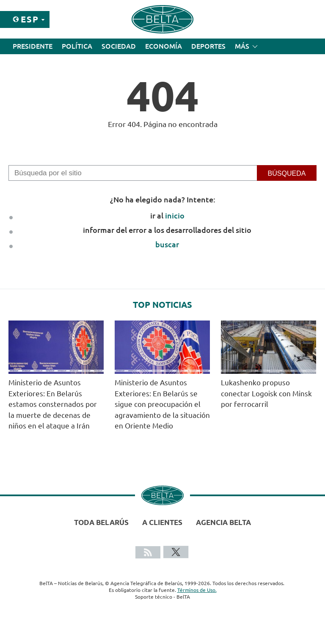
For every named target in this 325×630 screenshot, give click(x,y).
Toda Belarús (101, 522)
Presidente (32, 46)
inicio (175, 215)
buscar (167, 244)
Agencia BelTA (223, 522)
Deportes (208, 46)
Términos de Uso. (197, 590)
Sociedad (119, 46)
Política (77, 46)
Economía (163, 46)
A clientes (162, 522)
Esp (30, 19)
